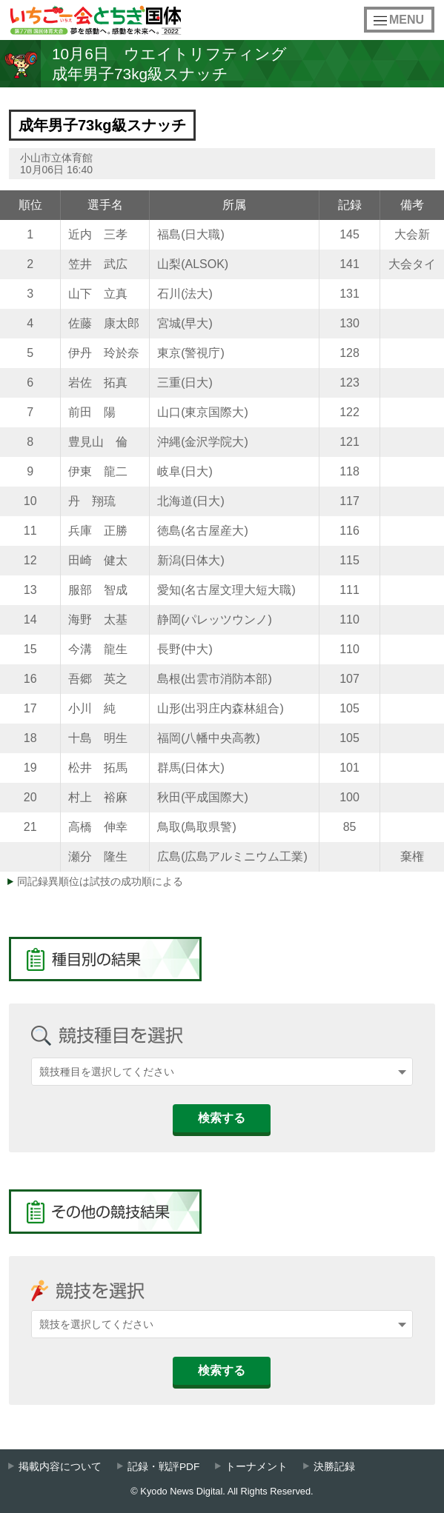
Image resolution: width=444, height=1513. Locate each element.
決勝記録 (334, 1466)
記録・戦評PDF (163, 1466)
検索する (221, 1118)
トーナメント (256, 1466)
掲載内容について (60, 1466)
